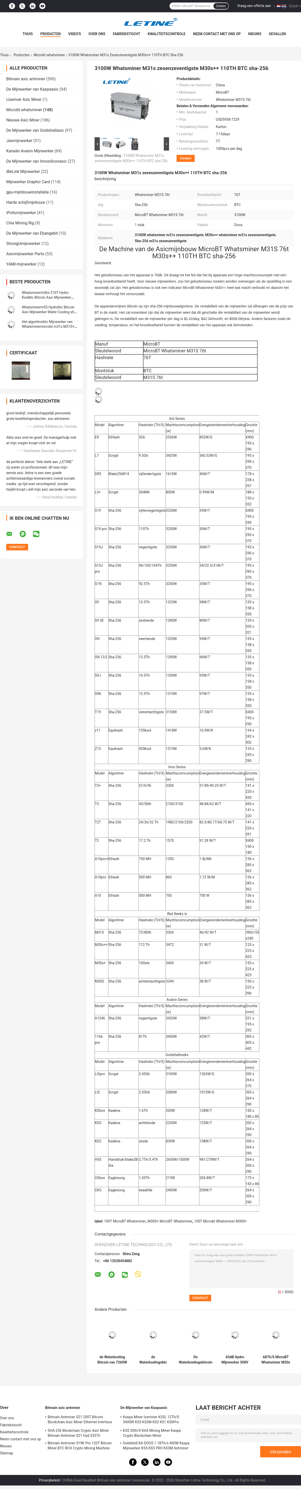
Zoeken (221, 6)
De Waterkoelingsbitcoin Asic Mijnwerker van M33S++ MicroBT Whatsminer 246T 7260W (195, 1360)
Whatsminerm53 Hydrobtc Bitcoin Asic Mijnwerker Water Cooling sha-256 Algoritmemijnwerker (49, 312)
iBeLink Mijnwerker (23, 171)
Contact (185, 158)
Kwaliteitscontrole (167, 34)
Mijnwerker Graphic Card (28, 181)
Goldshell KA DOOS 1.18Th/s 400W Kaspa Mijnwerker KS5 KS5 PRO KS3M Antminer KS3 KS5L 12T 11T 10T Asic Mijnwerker (156, 1446)
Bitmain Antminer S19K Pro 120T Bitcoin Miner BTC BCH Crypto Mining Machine (80, 1445)
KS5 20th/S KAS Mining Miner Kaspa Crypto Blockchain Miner (152, 1433)
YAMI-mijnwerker (21, 264)
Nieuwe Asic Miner (23, 120)
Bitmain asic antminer (25, 79)
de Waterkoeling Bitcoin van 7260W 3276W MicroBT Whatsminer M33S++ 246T (112, 1360)
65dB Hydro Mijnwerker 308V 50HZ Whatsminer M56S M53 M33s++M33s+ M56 (235, 1360)
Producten (50, 34)
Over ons (97, 34)
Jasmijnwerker (19, 140)
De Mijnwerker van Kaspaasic (32, 89)
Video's (74, 34)
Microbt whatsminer (49, 55)
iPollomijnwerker (21, 212)
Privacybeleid (49, 1480)
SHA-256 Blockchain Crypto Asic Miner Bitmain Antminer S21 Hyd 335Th (78, 1433)
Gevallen (277, 34)
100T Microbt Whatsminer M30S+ (220, 1221)
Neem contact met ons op (217, 34)
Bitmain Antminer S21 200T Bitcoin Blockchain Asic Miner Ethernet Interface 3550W (80, 1420)
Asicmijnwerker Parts (25, 253)
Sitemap (6, 1453)
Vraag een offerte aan (254, 6)
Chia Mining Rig (20, 223)
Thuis (28, 34)
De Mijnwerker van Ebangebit (32, 233)
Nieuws (254, 34)
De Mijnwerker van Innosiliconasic (36, 161)
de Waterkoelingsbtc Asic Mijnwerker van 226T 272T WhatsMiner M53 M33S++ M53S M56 (153, 1360)
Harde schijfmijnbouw (25, 202)
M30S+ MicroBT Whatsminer (169, 1221)
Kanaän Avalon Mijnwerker (29, 151)
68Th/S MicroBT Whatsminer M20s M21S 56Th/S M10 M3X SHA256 (276, 1360)
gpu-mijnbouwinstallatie (27, 192)
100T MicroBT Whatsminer (125, 1221)
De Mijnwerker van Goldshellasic (35, 130)
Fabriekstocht (126, 34)
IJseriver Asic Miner (23, 99)
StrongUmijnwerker (23, 243)
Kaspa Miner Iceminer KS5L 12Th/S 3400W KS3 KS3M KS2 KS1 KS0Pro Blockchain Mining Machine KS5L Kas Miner (152, 1420)
